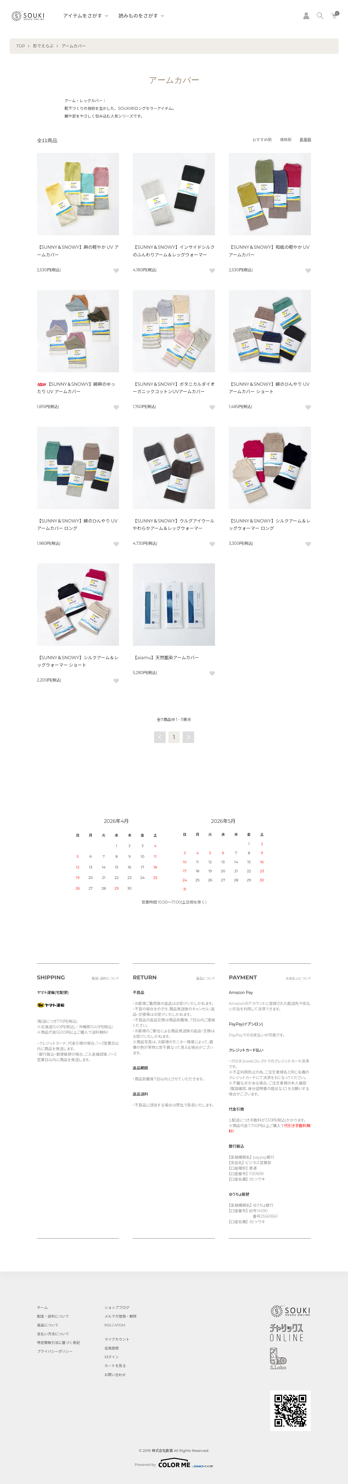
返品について (47, 1325)
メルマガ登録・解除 (120, 1316)
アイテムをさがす (82, 16)
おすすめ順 (262, 139)
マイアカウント (116, 1339)
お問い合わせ (115, 1375)
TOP (20, 46)
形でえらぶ (43, 46)
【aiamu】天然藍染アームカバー (166, 657)
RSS (107, 1325)
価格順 (286, 139)
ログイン (111, 1357)
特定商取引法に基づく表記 (58, 1342)
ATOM (119, 1325)
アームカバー (73, 46)
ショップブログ (116, 1307)
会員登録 (111, 1348)
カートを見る (115, 1365)
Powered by (174, 1463)
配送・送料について (53, 1316)
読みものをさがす (138, 16)
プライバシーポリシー (55, 1351)
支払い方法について (53, 1334)
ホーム (42, 1307)
